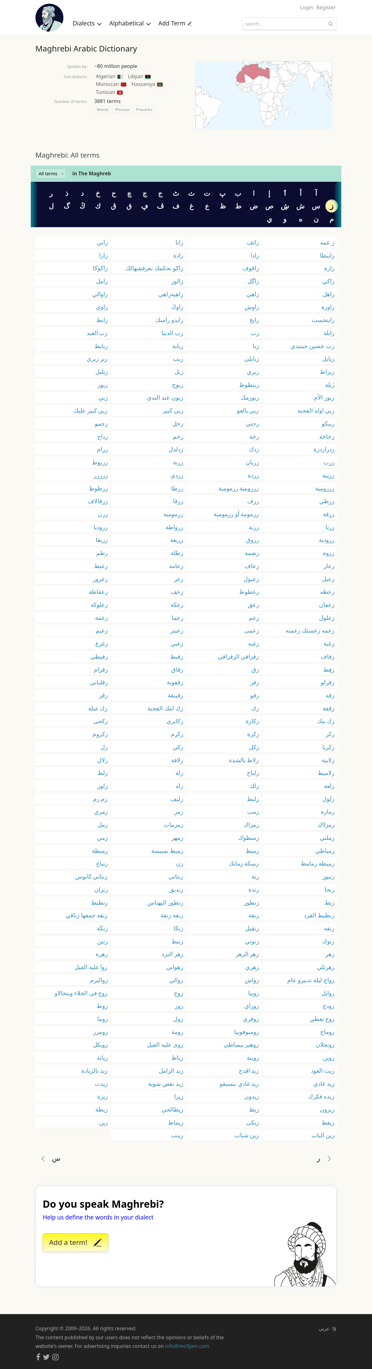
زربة (178, 462)
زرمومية (173, 514)
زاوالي (100, 294)
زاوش (252, 306)
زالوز (177, 281)
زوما (102, 1018)
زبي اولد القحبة (315, 410)
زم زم (100, 798)
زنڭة (102, 928)
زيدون (251, 1096)
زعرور (100, 579)
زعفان (326, 604)
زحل (177, 423)
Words (103, 109)
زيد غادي (323, 1083)
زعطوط (249, 591)
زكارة (252, 721)
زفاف (327, 656)
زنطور (251, 902)
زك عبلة (98, 708)
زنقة (253, 915)
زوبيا (253, 993)
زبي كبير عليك (91, 410)
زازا (103, 255)
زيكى (252, 1122)
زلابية (328, 760)
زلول (328, 798)
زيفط (327, 1122)
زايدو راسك (169, 319)
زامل (102, 281)
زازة (329, 268)
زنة (255, 876)
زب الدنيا (172, 333)
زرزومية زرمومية (238, 488)
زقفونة (175, 682)
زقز (254, 682)
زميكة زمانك (244, 863)
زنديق (176, 889)
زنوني (252, 941)
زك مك (325, 721)
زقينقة (175, 695)
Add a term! (75, 1242)
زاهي (253, 294)
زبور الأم (324, 397)
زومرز (100, 1031)
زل (104, 747)
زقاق (177, 669)
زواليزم (99, 980)
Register (326, 7)
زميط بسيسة (167, 850)
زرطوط (98, 488)
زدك (254, 449)
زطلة (177, 552)
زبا (256, 346)
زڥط (328, 669)
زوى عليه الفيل (165, 1044)
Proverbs (144, 109)
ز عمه (327, 242)
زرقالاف (98, 501)
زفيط (176, 656)
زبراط (327, 371)
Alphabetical (130, 23)
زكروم (100, 734)
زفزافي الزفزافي (238, 656)
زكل (254, 747)
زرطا (177, 488)
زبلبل (101, 371)
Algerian (109, 76)
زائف (253, 242)
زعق (253, 604)
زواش (252, 980)
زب (255, 333)
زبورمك (250, 397)
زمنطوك (248, 837)
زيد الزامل (171, 1070)
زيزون (327, 1109)
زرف (253, 501)
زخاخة (326, 436)
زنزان (101, 889)
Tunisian (109, 92)
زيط (254, 1109)
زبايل (328, 358)
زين (103, 1122)
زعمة (101, 617)
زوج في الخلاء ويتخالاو (81, 993)
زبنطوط (249, 384)
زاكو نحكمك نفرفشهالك (154, 268)
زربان (252, 462)
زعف (177, 591)
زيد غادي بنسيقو (239, 1083)
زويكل (100, 1044)
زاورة (327, 306)
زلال (102, 760)
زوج (178, 993)
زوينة (253, 1057)
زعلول (326, 617)
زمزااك (325, 824)
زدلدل (176, 449)
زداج (102, 436)
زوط (102, 1005)
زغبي (176, 643)
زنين (102, 941)
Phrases (122, 109)
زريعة (176, 539)
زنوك (328, 941)
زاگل (253, 281)
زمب (253, 811)
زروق (252, 539)
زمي (102, 837)
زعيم (102, 630)
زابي (102, 242)
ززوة (328, 552)
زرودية (326, 539)
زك (255, 708)
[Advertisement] (186, 139)
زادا (255, 255)
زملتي (327, 837)
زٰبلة (329, 384)
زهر (329, 954)
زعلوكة (99, 604)
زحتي (252, 423)
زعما (177, 617)
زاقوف (251, 268)
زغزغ (101, 643)
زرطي (326, 501)
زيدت (101, 1083)
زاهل (328, 294)
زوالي (176, 980)
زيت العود (322, 1070)
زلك (254, 785)
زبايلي (251, 358)
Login (306, 7)
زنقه (329, 928)
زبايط (101, 346)
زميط (252, 850)
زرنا (329, 527)
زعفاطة (98, 591)
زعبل (328, 579)
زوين (328, 1057)
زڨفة (328, 708)
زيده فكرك (321, 1096)
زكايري (174, 721)
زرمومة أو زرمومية (236, 514)
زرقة (328, 514)
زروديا (100, 527)
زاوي (102, 306)
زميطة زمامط (317, 863)
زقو (254, 695)
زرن (103, 514)
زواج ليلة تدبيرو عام (310, 980)
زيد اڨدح (249, 1070)
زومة (177, 1031)
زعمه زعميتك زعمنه (310, 630)
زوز (179, 1005)
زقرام (101, 669)
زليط (253, 798)
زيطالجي (172, 1109)
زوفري (251, 1018)
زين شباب (246, 1135)
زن (179, 863)
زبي (103, 397)
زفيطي (99, 656)
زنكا (178, 928)
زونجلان (325, 1044)
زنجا (329, 889)
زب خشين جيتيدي (312, 346)
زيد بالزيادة (94, 1070)
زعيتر (176, 630)
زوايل (327, 993)
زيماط (175, 1122)
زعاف (252, 565)
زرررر (101, 475)
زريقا (102, 539)
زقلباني (99, 682)
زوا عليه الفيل (91, 967)
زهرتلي (325, 967)
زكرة (253, 734)
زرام (102, 449)
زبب (178, 358)
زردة (253, 475)
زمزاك (251, 824)
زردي (176, 475)
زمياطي (324, 850)
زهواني (174, 967)
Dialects (87, 23)
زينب (177, 1135)
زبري (253, 371)
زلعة (329, 785)
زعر (178, 579)
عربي (327, 1328)
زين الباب (322, 1135)
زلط (103, 772)
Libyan (139, 76)
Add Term (175, 23)
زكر (330, 734)
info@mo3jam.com (187, 1346)
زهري (252, 967)
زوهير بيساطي (241, 1044)
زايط (102, 319)
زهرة (102, 954)
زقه (330, 695)
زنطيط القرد (319, 915)
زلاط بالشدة (244, 760)
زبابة (177, 346)
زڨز (103, 695)
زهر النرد (172, 954)
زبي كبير (173, 410)
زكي (178, 747)
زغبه (253, 643)
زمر (178, 811)
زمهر (177, 837)
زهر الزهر (247, 954)
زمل (103, 824)
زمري (101, 811)
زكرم (177, 734)
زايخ (254, 319)
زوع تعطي (322, 1018)
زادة (178, 255)
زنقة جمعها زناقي (87, 915)
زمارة (327, 811)
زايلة (329, 333)
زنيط (177, 941)
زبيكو (328, 423)
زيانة (102, 1057)
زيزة (102, 1096)
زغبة (329, 643)
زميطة (100, 850)
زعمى (251, 630)
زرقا (178, 501)
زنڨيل (252, 928)
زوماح (327, 1031)
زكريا (328, 747)
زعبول (251, 579)
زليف (176, 798)
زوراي (251, 1005)
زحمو (101, 423)
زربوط (100, 462)
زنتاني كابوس (91, 876)
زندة (253, 889)
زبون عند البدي (165, 397)
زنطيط (99, 902)
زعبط (101, 565)
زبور (103, 384)
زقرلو (327, 682)
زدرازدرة (324, 449)
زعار (329, 565)
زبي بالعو (248, 410)
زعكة (176, 604)
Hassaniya (146, 84)
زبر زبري (97, 358)
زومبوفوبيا (246, 1031)
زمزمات (173, 824)
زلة (179, 772)
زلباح (253, 772)
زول (178, 1018)
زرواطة (174, 527)
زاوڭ (177, 306)
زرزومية (324, 488)
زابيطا (327, 255)
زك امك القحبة (165, 708)
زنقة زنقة (172, 915)
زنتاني (176, 876)
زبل (179, 371)
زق (255, 669)
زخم (178, 436)
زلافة (177, 760)
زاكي (328, 281)
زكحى (100, 721)
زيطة (101, 1109)
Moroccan (111, 84)
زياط (177, 1057)
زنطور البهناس (165, 902)
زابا (179, 242)
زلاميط (326, 772)
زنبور (328, 876)
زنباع (102, 863)
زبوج (177, 384)
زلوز (102, 785)
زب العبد (97, 333)
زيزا (178, 1096)
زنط (329, 902)
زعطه (327, 591)
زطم (102, 552)
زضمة (252, 552)
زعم (254, 617)
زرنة (254, 527)
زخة (254, 436)
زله (179, 785)
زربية (328, 475)
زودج (328, 1005)
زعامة (176, 565)
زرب (328, 462)
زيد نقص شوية (165, 1083)
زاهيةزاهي (170, 294)
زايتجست (323, 319)
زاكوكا (100, 268)
